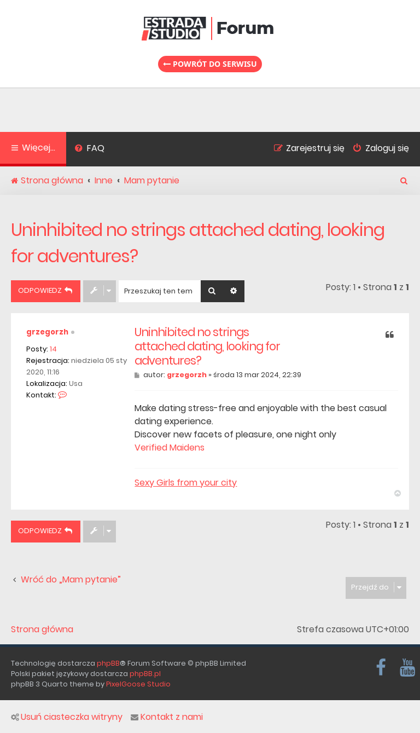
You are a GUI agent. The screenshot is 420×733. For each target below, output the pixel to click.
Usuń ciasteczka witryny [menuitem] (66, 717)
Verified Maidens (170, 447)
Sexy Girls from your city (186, 483)
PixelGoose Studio (138, 684)
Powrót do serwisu (210, 64)
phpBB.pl (145, 673)
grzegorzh (47, 332)
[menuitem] (89, 149)
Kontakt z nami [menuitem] (167, 717)
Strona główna (42, 630)
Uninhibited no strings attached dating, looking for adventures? (197, 242)
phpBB (108, 663)
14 (53, 349)
